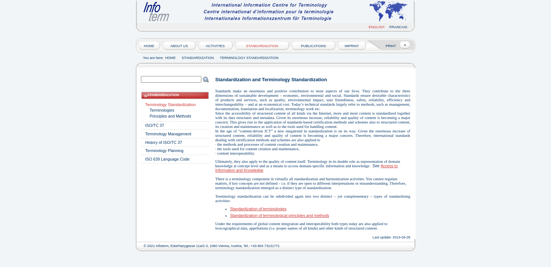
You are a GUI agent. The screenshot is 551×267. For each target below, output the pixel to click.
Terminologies (162, 110)
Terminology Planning (164, 150)
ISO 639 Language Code (167, 159)
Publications (313, 46)
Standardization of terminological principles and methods (279, 215)
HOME (149, 46)
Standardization (262, 46)
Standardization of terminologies (258, 209)
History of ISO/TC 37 (163, 142)
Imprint (352, 46)
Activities (215, 46)
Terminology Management (168, 134)
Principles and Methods (170, 116)
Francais (398, 27)
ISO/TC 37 (154, 125)
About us (179, 46)
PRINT (391, 46)
